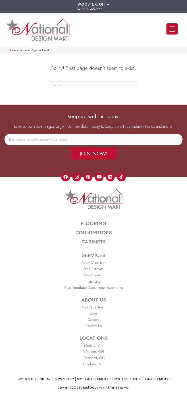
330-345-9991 (92, 9)
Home (12, 50)
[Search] (93, 85)
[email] (93, 139)
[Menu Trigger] (172, 28)
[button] (93, 153)
